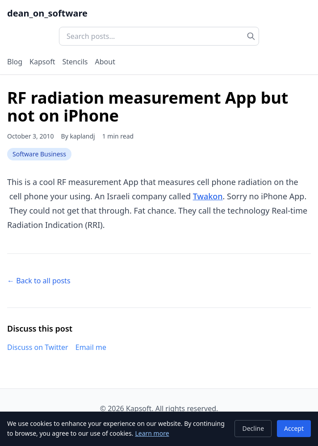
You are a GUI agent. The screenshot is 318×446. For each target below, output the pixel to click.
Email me (90, 347)
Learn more (152, 433)
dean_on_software (47, 13)
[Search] (251, 36)
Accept (294, 428)
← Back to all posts (39, 281)
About (105, 62)
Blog (14, 62)
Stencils (75, 62)
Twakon (208, 196)
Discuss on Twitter (37, 347)
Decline (253, 428)
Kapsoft (42, 62)
